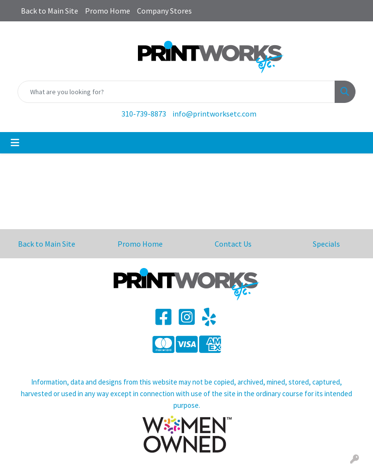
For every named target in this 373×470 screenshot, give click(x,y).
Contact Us (233, 244)
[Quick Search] (176, 92)
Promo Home (107, 11)
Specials (326, 244)
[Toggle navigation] (15, 143)
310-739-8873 (143, 113)
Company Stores (164, 11)
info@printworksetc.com (214, 113)
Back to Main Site (49, 11)
